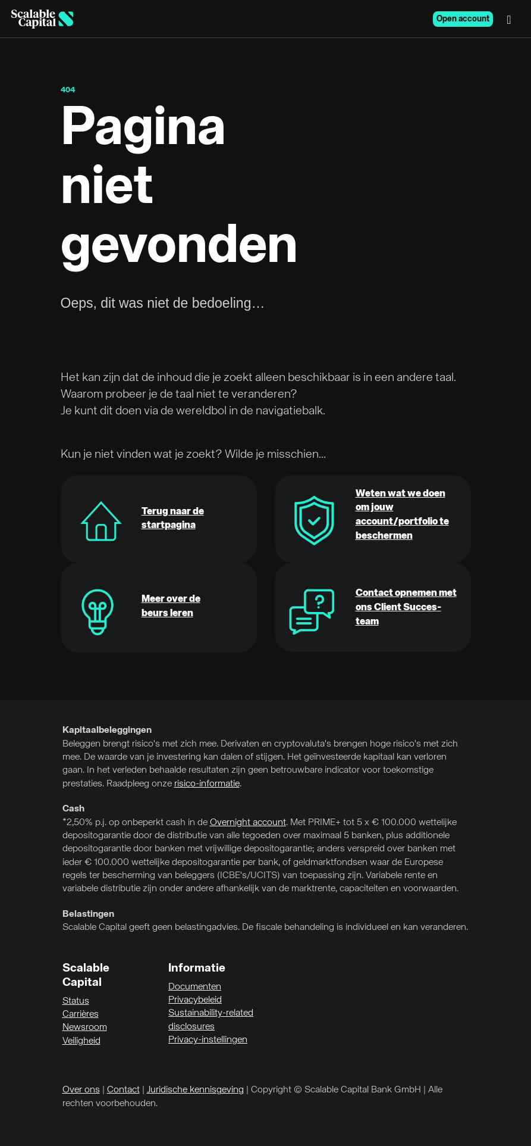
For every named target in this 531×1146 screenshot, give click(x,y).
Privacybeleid (195, 1000)
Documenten (194, 987)
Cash (73, 809)
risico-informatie (207, 784)
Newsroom (84, 1027)
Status (75, 1001)
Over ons (81, 1090)
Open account (462, 19)
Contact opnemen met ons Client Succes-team (406, 607)
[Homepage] (42, 19)
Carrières (80, 1014)
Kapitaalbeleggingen (107, 730)
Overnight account (248, 823)
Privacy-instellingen (207, 1040)
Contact (123, 1090)
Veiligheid (81, 1041)
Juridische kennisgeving (195, 1090)
